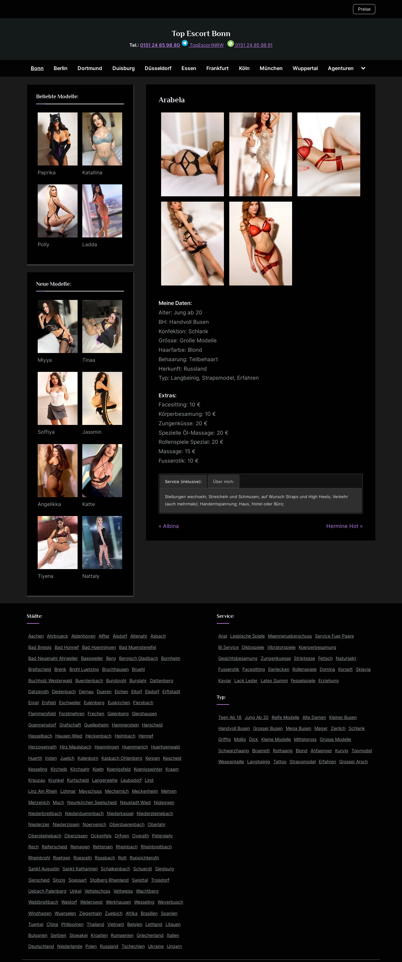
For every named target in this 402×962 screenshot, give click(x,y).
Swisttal (140, 880)
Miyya (45, 360)
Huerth (35, 758)
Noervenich (94, 824)
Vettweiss (123, 891)
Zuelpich (113, 913)
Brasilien (149, 913)
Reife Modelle (285, 717)
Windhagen (40, 913)
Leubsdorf (131, 780)
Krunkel (56, 780)
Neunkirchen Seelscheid (92, 802)
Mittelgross (305, 739)
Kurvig (341, 750)
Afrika (132, 913)
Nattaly (91, 576)
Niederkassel (120, 813)
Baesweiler (92, 658)
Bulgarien (37, 935)
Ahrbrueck (57, 636)
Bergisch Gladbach (138, 658)
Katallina (92, 172)
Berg (111, 658)
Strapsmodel (303, 761)
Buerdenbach (89, 680)
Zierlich (338, 728)
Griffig (224, 739)
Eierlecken (278, 669)
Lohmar (68, 791)
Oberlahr (157, 824)
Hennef (146, 735)
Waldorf (69, 902)
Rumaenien (122, 935)
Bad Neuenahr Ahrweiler (53, 658)
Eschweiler (70, 702)
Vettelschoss (97, 891)
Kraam (172, 769)
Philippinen (72, 924)
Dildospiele (253, 647)
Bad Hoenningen (99, 647)
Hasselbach (40, 735)
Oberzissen (76, 835)
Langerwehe (104, 780)
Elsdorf (152, 691)
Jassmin (91, 432)
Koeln (98, 769)
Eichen (121, 691)
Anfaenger (321, 750)
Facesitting (253, 669)
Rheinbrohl (39, 857)
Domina (327, 669)
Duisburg (123, 68)
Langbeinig (258, 761)
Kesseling (37, 769)
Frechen (96, 713)
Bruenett (261, 750)
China (52, 924)
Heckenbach (98, 735)
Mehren (169, 791)
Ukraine (156, 946)
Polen (91, 946)
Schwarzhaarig (233, 750)
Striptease (304, 658)
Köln (244, 68)
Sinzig (59, 880)
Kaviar (224, 680)
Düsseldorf (158, 68)
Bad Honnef (67, 647)
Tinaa (88, 360)
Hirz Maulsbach (75, 746)
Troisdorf (160, 880)
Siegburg (164, 868)
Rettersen (103, 846)
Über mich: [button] (223, 481)
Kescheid (172, 758)
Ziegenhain (90, 913)
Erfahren (327, 761)
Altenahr (138, 636)
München (271, 68)
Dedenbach (64, 691)
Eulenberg (94, 702)
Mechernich (117, 791)
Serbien (58, 935)
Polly (43, 244)
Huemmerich (135, 746)
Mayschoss (90, 791)
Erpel (33, 702)
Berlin (61, 68)
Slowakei (78, 935)
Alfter (104, 636)
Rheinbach (127, 846)
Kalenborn (88, 758)
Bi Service (228, 647)
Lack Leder (246, 680)
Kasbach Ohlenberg (121, 758)
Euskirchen (119, 702)
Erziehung (328, 680)
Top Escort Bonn (201, 33)
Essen (189, 68)
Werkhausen (118, 902)
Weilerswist (91, 902)
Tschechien (133, 946)
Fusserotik (228, 669)
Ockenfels (101, 835)
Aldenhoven (83, 636)
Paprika (47, 172)
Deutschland (41, 946)
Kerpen (152, 758)
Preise (364, 9)
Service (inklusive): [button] (183, 481)
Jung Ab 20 (257, 717)
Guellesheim (96, 724)
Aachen (36, 636)
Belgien (134, 924)
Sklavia (363, 669)
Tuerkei (35, 924)
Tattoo (279, 761)
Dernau (86, 691)
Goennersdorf (42, 724)
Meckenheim (145, 791)
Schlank (357, 728)
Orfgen (122, 835)
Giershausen (144, 713)
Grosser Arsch (353, 761)
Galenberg (118, 713)
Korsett (345, 669)
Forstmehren (71, 713)
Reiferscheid (54, 846)
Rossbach (105, 857)
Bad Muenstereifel (137, 647)
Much (58, 802)
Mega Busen (298, 728)
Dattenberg (161, 680)
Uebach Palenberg (47, 891)
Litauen (173, 924)
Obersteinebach (44, 835)
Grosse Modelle (335, 739)
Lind (149, 780)
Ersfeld (49, 702)
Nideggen (164, 802)
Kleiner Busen (343, 717)
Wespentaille (231, 761)
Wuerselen (65, 913)
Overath (140, 835)
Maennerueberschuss (290, 636)
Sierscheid (39, 880)
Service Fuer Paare (334, 636)
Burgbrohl (116, 680)
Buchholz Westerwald (50, 680)
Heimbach (125, 735)
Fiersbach (143, 702)
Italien (173, 935)
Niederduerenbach (84, 813)
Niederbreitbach (45, 813)
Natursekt (346, 658)
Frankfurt (217, 68)
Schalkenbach (115, 868)
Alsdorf (120, 636)
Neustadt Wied (135, 802)
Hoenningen (107, 746)
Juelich (67, 758)
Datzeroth (38, 691)
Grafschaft (70, 724)
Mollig (240, 739)
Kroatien (99, 935)
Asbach (158, 636)
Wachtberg (147, 891)
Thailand (95, 924)
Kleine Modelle (276, 739)
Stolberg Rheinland (109, 880)
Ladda (89, 244)
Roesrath (82, 857)
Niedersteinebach (155, 813)
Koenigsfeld (119, 769)
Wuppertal (305, 68)
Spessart (77, 880)
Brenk (60, 669)
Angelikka (49, 504)
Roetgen (61, 857)
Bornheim (170, 658)
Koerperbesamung (317, 647)
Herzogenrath (42, 746)
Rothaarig (283, 750)
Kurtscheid (78, 780)
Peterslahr (162, 835)
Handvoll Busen (234, 728)
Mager (321, 728)
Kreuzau (36, 780)
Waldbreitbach (43, 902)
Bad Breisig (40, 647)
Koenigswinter (148, 769)
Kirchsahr (80, 769)
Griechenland (150, 935)
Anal (222, 636)
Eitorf (136, 691)
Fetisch (325, 658)
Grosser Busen (268, 728)
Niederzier (39, 824)
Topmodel (361, 750)
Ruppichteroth (144, 857)
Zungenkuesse (276, 658)
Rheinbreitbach (156, 846)
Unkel (75, 891)
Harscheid (152, 724)
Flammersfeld (42, 713)
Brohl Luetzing (84, 669)
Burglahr (138, 680)
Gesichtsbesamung (238, 658)
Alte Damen (314, 717)
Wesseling (144, 902)
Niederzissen (66, 824)
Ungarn (174, 946)
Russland (109, 946)
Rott (122, 857)
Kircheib (59, 769)
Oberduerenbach (126, 824)
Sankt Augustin (43, 868)
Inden (51, 758)
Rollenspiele (304, 669)
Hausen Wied (68, 735)
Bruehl (138, 669)
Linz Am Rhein (42, 791)
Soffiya (46, 432)
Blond (301, 750)
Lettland (153, 924)
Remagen (80, 846)
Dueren (104, 691)
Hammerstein (125, 724)
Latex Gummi (274, 680)
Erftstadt (171, 691)
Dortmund (90, 68)
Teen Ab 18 (230, 717)
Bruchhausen (115, 669)
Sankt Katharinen (80, 868)
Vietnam (115, 924)
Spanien (169, 913)
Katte (88, 504)
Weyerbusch (170, 902)
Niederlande (69, 946)
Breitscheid (39, 669)
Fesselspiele (303, 680)
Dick (253, 739)
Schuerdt (142, 868)
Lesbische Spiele (247, 636)
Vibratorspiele (281, 647)
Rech (33, 846)
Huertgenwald (165, 746)
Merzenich (39, 802)
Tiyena (45, 576)
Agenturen (341, 68)
